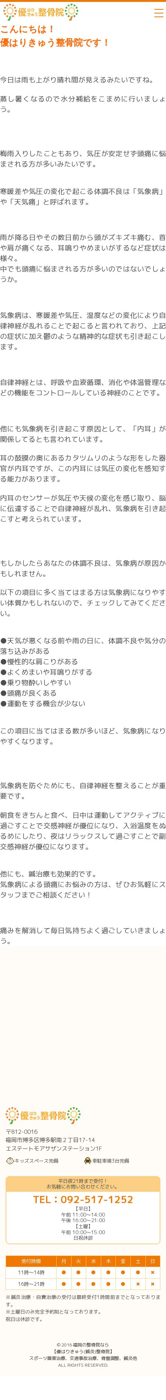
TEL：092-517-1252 (83, 1199)
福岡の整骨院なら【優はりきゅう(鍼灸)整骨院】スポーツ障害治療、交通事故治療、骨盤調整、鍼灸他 (83, 1351)
